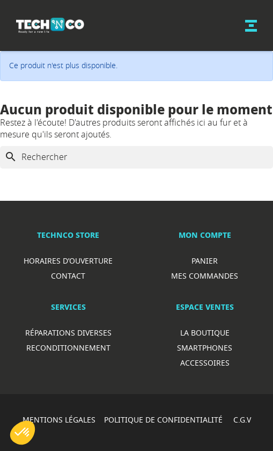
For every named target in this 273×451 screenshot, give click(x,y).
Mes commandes (204, 276)
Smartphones (204, 348)
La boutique (205, 333)
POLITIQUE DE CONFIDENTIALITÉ (164, 419)
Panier (204, 261)
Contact (68, 276)
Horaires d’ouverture (68, 261)
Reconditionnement (68, 348)
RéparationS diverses (68, 333)
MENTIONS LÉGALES (59, 419)
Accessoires (205, 363)
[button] (22, 433)
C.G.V (242, 419)
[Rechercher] (136, 157)
